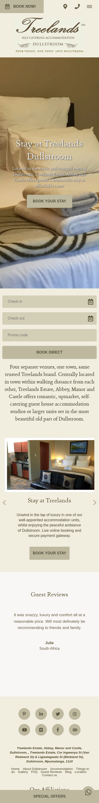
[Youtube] (24, 588)
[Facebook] (58, 588)
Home (15, 627)
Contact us (49, 634)
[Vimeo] (41, 588)
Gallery (23, 630)
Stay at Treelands (49, 359)
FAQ (34, 630)
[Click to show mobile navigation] (91, 6)
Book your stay (49, 130)
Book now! (20, 6)
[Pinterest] (24, 572)
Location (81, 630)
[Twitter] (58, 572)
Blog (68, 630)
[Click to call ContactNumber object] (77, 6)
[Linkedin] (41, 572)
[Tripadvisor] (75, 588)
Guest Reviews (51, 630)
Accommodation (61, 627)
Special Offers (49, 796)
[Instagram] (75, 572)
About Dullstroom (35, 627)
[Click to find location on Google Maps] (65, 6)
